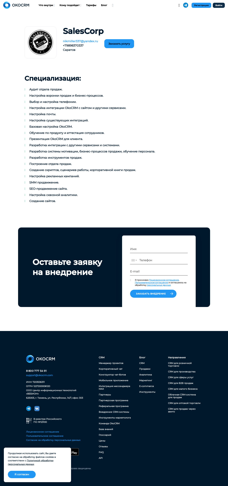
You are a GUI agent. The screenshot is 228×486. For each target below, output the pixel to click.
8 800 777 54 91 (36, 371)
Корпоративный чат (110, 368)
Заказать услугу (119, 43)
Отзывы (103, 446)
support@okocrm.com (39, 375)
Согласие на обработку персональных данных (53, 440)
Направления (177, 357)
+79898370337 (73, 45)
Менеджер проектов (111, 363)
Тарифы (91, 5)
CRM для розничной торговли (180, 364)
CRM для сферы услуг (181, 377)
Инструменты (147, 391)
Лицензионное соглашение (164, 280)
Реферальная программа (113, 406)
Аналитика (145, 374)
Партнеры (105, 394)
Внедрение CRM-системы (114, 411)
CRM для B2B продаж (180, 383)
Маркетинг (145, 380)
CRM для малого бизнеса (182, 388)
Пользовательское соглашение (151, 282)
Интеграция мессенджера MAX (114, 387)
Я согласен (22, 474)
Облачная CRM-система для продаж (182, 396)
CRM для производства (181, 371)
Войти (218, 5)
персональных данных (159, 285)
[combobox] (134, 260)
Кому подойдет (70, 5)
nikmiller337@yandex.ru (80, 41)
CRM (102, 357)
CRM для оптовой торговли (184, 403)
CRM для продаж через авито (181, 410)
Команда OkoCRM (109, 423)
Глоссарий (105, 435)
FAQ (101, 452)
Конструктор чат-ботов (112, 374)
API (101, 458)
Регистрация (201, 5)
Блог (104, 5)
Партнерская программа (113, 400)
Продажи (144, 368)
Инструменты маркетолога (115, 417)
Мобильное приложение (113, 380)
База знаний (106, 429)
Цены (102, 440)
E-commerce (146, 386)
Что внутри (47, 5)
